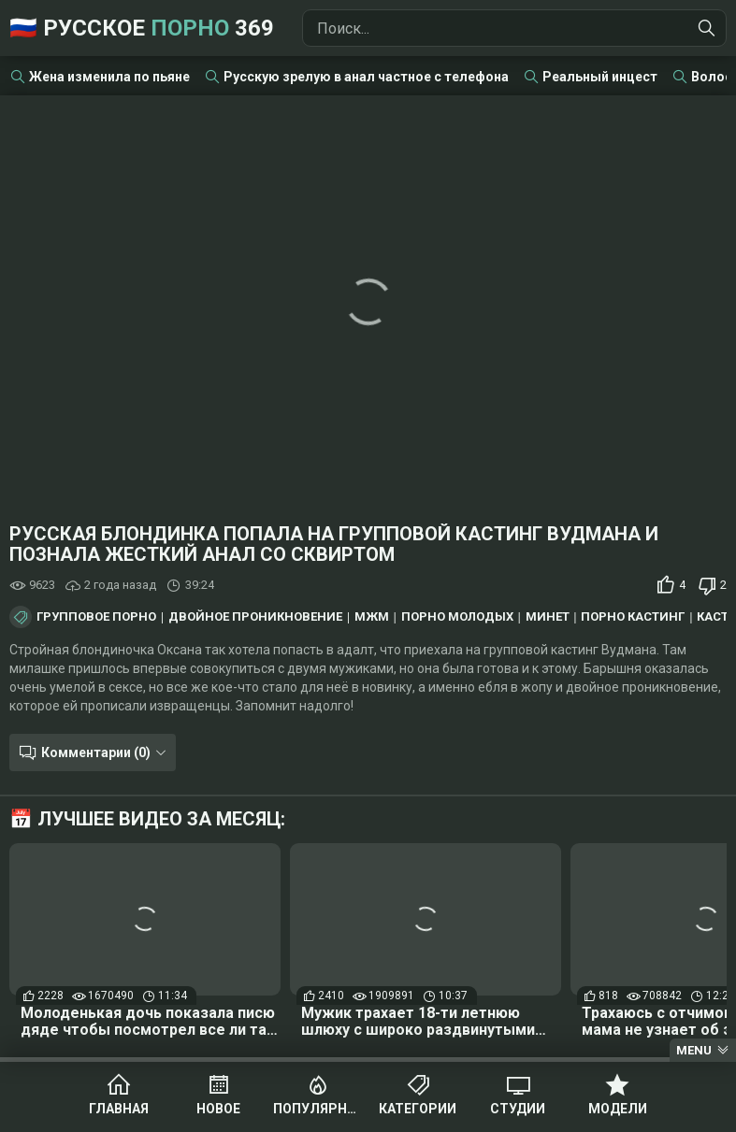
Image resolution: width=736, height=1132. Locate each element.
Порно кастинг (633, 616)
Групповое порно (96, 616)
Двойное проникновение (255, 616)
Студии (517, 1108)
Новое (218, 1108)
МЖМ (371, 616)
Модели (617, 1108)
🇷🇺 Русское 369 (141, 28)
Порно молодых (457, 616)
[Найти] (707, 28)
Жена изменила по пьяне (109, 76)
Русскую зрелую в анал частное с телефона (366, 76)
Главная (119, 1108)
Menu (694, 1050)
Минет (548, 616)
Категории (417, 1108)
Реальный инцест (599, 76)
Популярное (318, 1108)
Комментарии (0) (96, 752)
